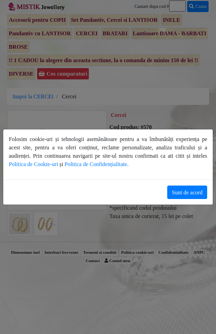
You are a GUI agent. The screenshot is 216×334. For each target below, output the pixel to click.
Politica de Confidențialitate (96, 164)
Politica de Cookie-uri (33, 164)
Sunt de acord (187, 192)
